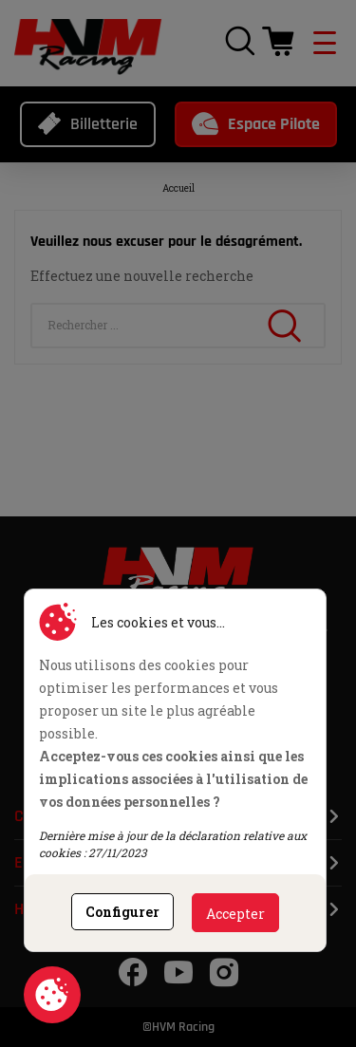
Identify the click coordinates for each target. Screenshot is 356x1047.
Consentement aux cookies (52, 995)
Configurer (122, 912)
